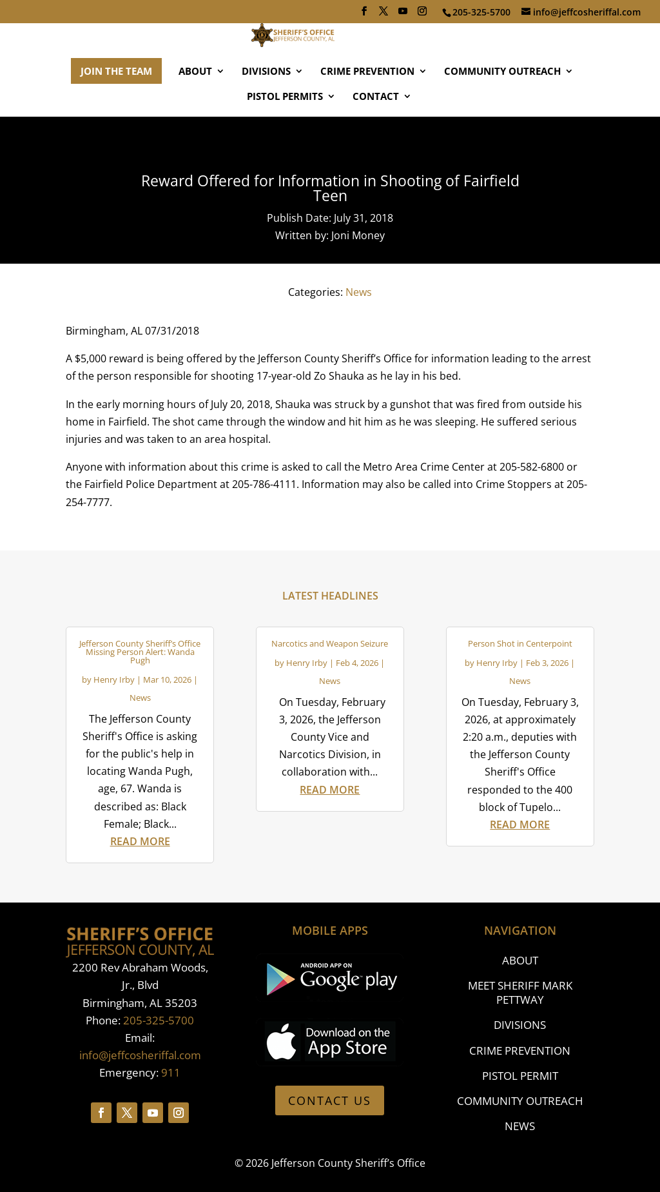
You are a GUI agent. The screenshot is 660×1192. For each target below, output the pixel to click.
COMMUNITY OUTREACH (502, 109)
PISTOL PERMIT (520, 1075)
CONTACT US (329, 1100)
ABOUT (195, 109)
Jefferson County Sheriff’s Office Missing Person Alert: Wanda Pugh (139, 652)
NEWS (520, 1126)
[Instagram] (422, 14)
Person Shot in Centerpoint (520, 643)
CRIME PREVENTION (367, 109)
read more (140, 841)
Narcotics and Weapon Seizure (329, 643)
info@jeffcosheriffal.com (140, 1055)
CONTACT (376, 134)
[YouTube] (402, 14)
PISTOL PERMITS (285, 134)
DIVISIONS (266, 109)
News (358, 292)
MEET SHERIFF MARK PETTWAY (520, 992)
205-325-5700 (158, 1020)
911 (170, 1072)
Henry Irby (114, 679)
